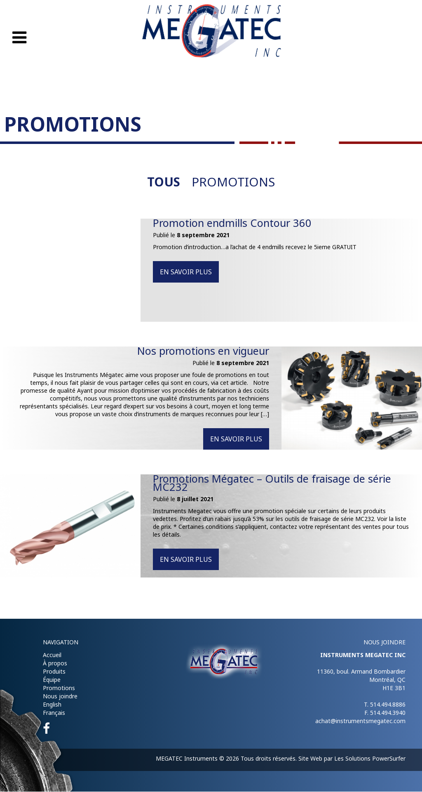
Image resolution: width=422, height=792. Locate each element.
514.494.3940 (388, 713)
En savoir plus (186, 272)
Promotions (233, 182)
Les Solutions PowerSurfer (370, 759)
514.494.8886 (388, 705)
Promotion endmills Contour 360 (234, 223)
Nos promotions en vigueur (200, 351)
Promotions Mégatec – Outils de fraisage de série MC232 (275, 483)
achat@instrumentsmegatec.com (360, 721)
